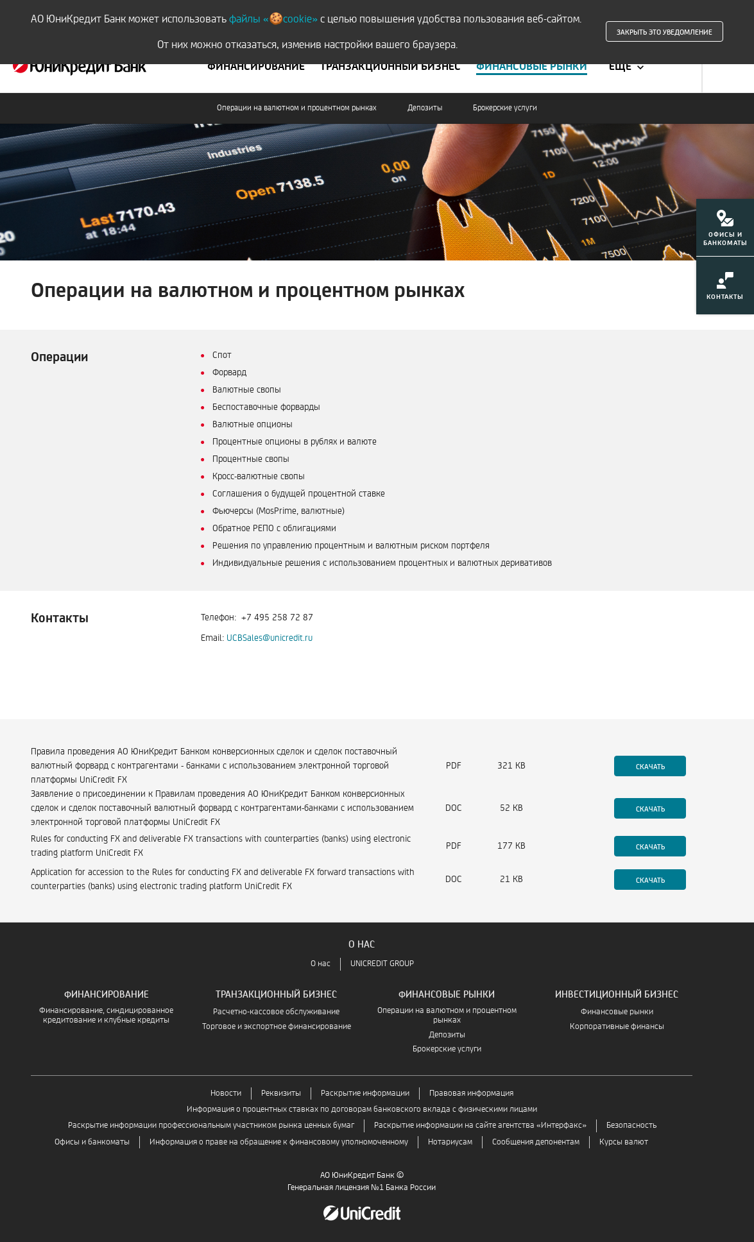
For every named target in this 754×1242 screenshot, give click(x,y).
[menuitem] (725, 232)
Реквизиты (281, 1093)
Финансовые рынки (617, 1012)
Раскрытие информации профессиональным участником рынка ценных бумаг (211, 1125)
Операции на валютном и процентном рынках (297, 108)
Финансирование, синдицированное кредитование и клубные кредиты (106, 1015)
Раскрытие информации (365, 1093)
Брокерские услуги (505, 108)
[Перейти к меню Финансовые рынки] (531, 66)
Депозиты (424, 108)
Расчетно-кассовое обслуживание (276, 1012)
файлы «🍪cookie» (273, 19)
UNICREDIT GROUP (382, 964)
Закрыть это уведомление (664, 31)
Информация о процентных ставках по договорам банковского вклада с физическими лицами (362, 1109)
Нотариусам (450, 1142)
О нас (320, 964)
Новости (225, 1093)
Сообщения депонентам (535, 1142)
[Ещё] (628, 66)
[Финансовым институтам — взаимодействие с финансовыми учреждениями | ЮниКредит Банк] (79, 66)
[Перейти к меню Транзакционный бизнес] (390, 66)
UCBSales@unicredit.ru (270, 638)
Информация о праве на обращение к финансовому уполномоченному (279, 1142)
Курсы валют (623, 1142)
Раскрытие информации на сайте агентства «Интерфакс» (480, 1125)
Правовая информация (471, 1093)
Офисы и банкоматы (92, 1142)
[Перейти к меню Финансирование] (256, 66)
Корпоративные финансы (617, 1027)
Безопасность (631, 1125)
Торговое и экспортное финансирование (276, 1027)
